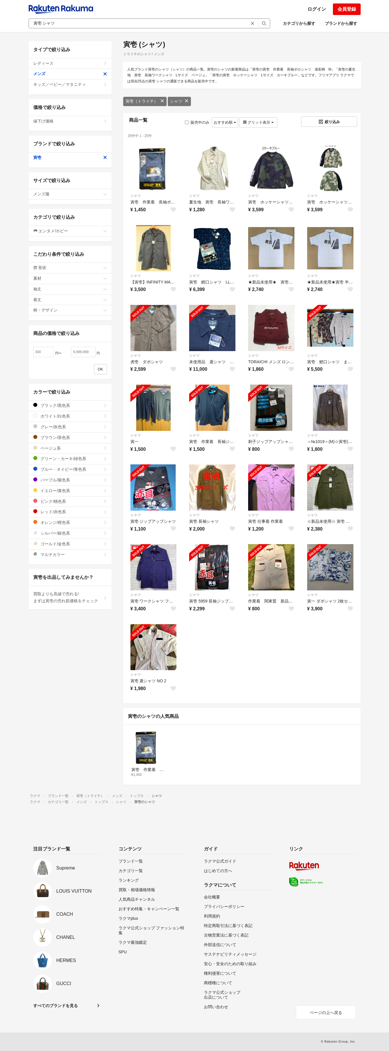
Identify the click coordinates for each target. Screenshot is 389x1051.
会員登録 (347, 9)
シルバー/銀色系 (70, 533)
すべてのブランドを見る (55, 1005)
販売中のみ (197, 122)
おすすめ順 (225, 122)
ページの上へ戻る (326, 1012)
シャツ (179, 101)
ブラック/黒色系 (70, 405)
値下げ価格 (70, 121)
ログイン (316, 9)
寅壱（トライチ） (145, 101)
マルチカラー (70, 554)
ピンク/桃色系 (70, 501)
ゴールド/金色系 (70, 543)
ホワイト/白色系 (70, 416)
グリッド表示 (258, 122)
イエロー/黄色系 (70, 490)
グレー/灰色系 (70, 426)
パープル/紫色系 (70, 479)
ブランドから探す (341, 23)
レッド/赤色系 (70, 511)
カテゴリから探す (299, 23)
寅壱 (70, 157)
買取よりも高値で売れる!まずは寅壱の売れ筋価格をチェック (70, 597)
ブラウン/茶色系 (70, 437)
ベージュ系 (70, 448)
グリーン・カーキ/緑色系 (70, 458)
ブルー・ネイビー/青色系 (70, 469)
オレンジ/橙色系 (70, 522)
